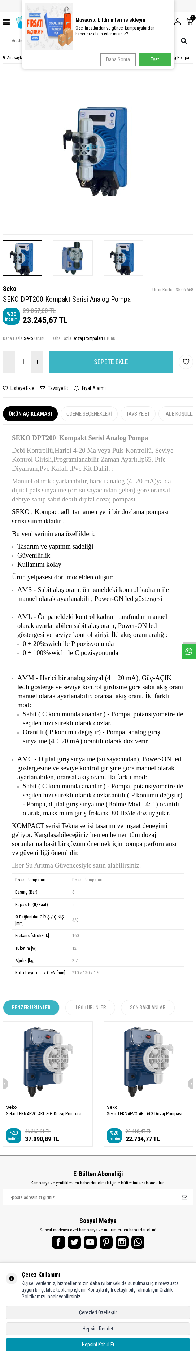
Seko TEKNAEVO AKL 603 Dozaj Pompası (144, 1113)
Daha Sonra (118, 59)
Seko (9, 288)
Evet (155, 59)
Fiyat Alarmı (90, 388)
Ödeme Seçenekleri (89, 414)
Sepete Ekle (111, 362)
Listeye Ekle (18, 388)
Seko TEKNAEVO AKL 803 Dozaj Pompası (44, 1113)
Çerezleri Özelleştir (98, 1312)
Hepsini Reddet (98, 1329)
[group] (98, 149)
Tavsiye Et (54, 388)
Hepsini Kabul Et (98, 1344)
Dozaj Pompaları (88, 338)
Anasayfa (13, 57)
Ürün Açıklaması (30, 414)
